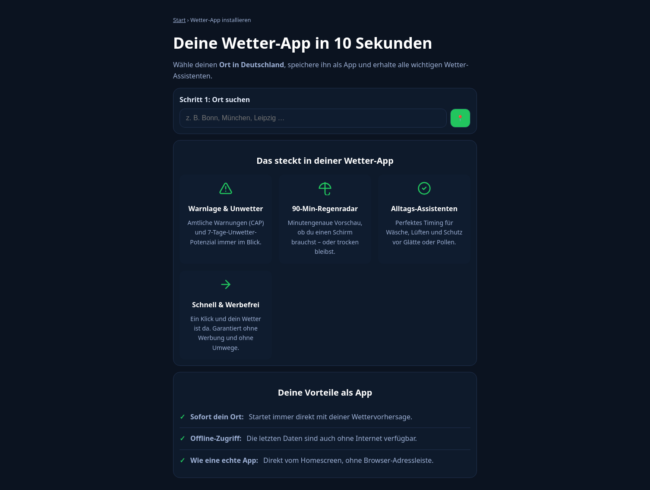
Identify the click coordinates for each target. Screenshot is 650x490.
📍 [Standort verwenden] (460, 118)
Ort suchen (215, 99)
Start (179, 20)
